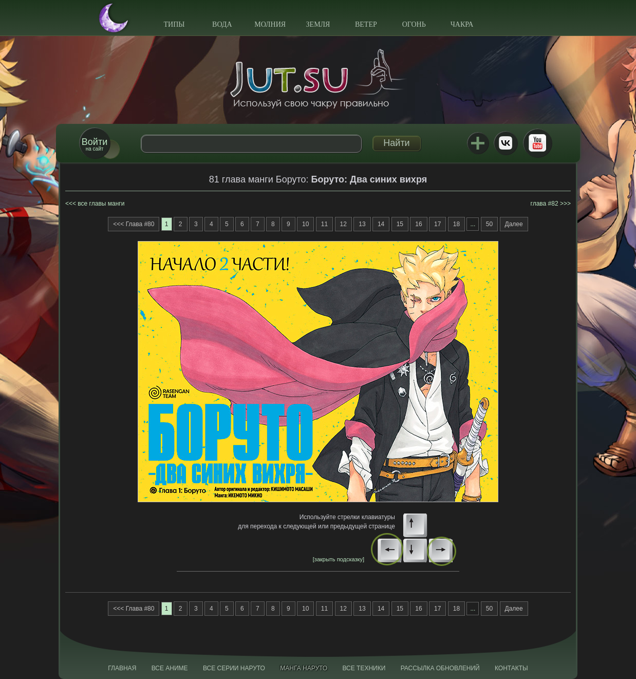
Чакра (462, 24)
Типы (173, 24)
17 (437, 224)
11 (324, 224)
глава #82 (544, 203)
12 (343, 224)
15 (400, 224)
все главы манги (101, 203)
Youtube (537, 143)
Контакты (511, 668)
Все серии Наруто (234, 668)
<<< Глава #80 (133, 224)
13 (362, 224)
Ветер (366, 24)
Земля (318, 24)
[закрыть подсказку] (338, 559)
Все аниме (170, 668)
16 (418, 224)
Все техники (363, 668)
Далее (514, 224)
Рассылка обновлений (440, 668)
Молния (270, 24)
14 (381, 224)
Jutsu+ (478, 143)
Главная (122, 668)
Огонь (414, 24)
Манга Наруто (303, 668)
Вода (222, 24)
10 (305, 224)
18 (456, 224)
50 (489, 224)
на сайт (94, 144)
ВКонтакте (505, 143)
